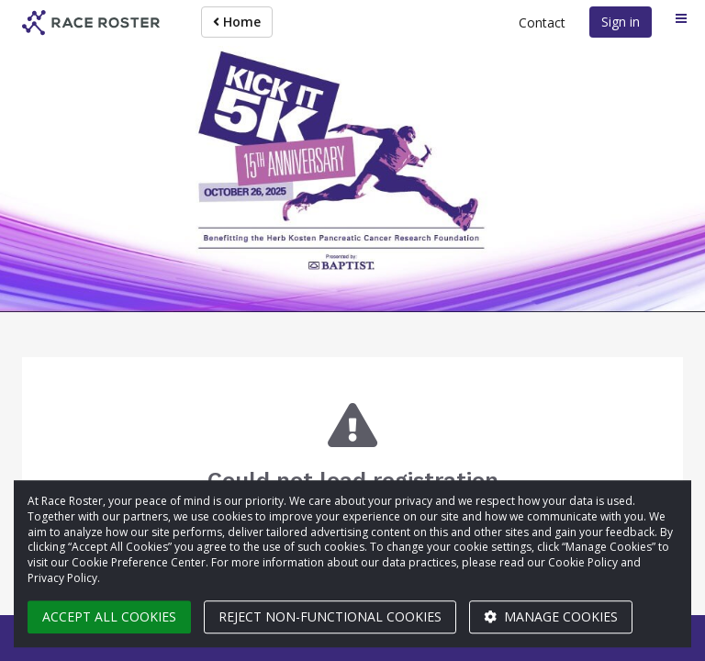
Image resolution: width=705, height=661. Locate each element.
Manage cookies (551, 616)
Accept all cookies (109, 616)
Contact (542, 22)
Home (237, 21)
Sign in (620, 21)
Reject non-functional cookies (330, 616)
